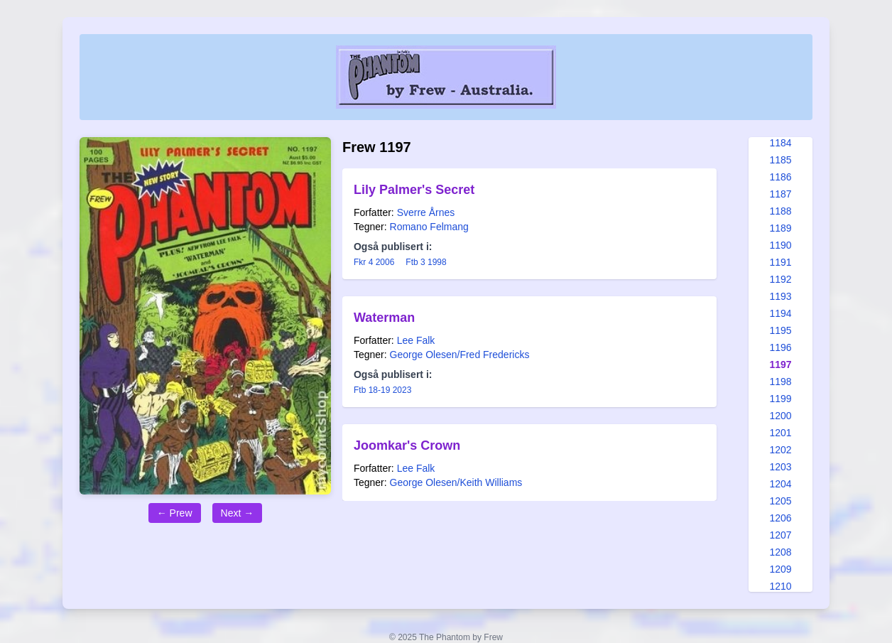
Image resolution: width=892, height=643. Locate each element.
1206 (780, 518)
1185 (780, 160)
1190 (780, 245)
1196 (780, 347)
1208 (780, 552)
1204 (780, 484)
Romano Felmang (429, 226)
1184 (780, 142)
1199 (780, 398)
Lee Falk (416, 340)
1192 (780, 279)
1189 (780, 228)
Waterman (384, 317)
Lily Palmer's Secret (414, 190)
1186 (780, 177)
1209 (780, 569)
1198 (780, 381)
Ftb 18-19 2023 (382, 390)
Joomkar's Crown (407, 445)
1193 (780, 296)
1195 (780, 330)
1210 (780, 586)
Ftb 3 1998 (426, 262)
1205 (780, 501)
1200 (780, 415)
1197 (780, 364)
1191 (780, 262)
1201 (780, 432)
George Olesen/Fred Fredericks (460, 354)
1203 (780, 466)
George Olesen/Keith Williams (456, 482)
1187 (780, 194)
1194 (780, 313)
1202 (780, 449)
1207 (780, 535)
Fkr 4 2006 (374, 262)
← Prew (174, 513)
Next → (237, 513)
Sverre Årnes (426, 212)
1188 (780, 211)
